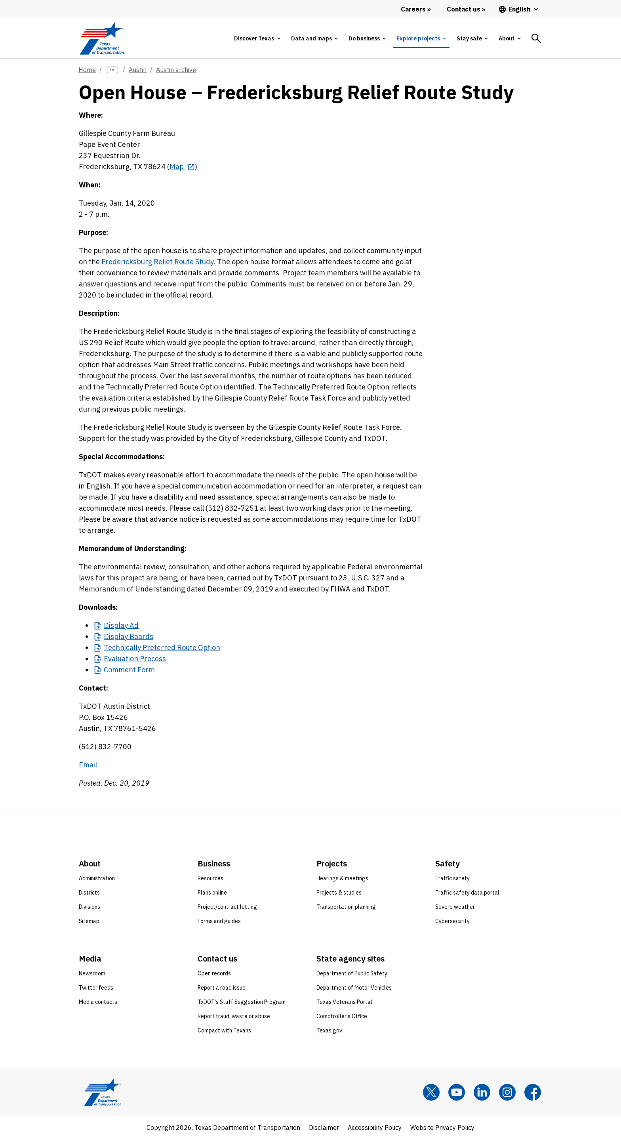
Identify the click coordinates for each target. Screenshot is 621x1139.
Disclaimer (324, 1127)
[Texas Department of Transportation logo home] (101, 38)
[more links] (112, 70)
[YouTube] (456, 1092)
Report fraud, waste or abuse (234, 1016)
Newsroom (92, 973)
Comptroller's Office (341, 1016)
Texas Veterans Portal (344, 1001)
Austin (138, 70)
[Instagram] (507, 1092)
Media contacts (98, 1001)
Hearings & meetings (342, 878)
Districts (89, 892)
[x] (431, 1092)
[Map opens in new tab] (182, 166)
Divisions (89, 906)
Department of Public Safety (351, 973)
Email (88, 764)
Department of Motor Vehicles (354, 987)
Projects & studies (339, 892)
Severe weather (455, 906)
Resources (210, 878)
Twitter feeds (96, 987)
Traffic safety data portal (467, 892)
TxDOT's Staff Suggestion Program (242, 1001)
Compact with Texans (224, 1030)
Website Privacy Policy (442, 1127)
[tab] (257, 38)
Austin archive (176, 70)
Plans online (212, 892)
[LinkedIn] (482, 1092)
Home (87, 70)
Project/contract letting (227, 906)
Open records (214, 973)
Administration (97, 878)
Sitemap (89, 921)
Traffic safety (452, 878)
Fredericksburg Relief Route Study (157, 261)
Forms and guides (219, 921)
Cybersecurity (452, 921)
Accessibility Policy (375, 1127)
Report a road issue (222, 987)
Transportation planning (346, 906)
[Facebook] (532, 1092)
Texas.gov (329, 1030)
